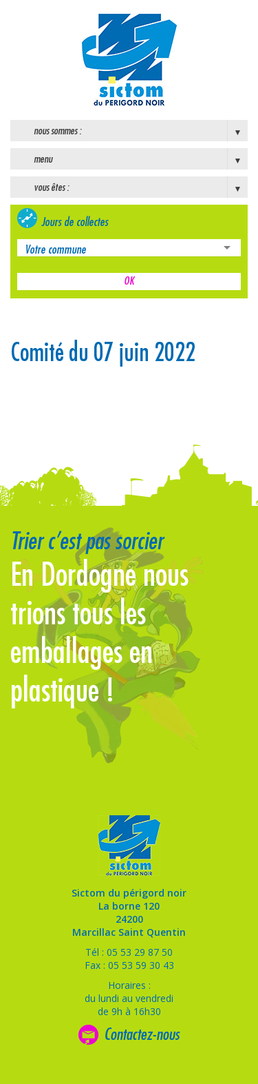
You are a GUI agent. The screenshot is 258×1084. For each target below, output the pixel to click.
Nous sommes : (57, 130)
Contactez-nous (142, 1034)
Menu (43, 159)
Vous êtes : (51, 187)
